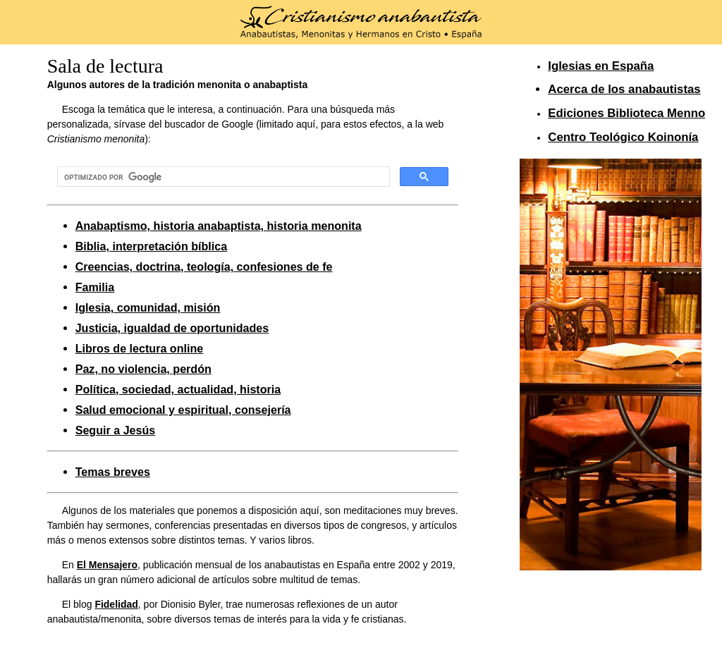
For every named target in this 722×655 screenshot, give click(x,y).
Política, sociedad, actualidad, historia (178, 389)
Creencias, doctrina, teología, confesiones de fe (204, 266)
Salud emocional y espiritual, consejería (183, 409)
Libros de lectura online (139, 348)
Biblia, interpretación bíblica (151, 246)
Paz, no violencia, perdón (143, 368)
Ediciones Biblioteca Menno (626, 113)
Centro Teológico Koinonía (623, 137)
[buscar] (222, 177)
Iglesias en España (601, 66)
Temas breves (112, 471)
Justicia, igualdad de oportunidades (172, 328)
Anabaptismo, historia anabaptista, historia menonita (218, 225)
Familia (94, 287)
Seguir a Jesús (115, 430)
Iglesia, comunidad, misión (148, 307)
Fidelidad (115, 604)
